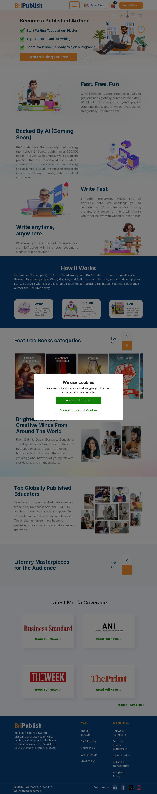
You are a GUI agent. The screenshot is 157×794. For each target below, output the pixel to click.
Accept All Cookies (78, 400)
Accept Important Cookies (78, 410)
